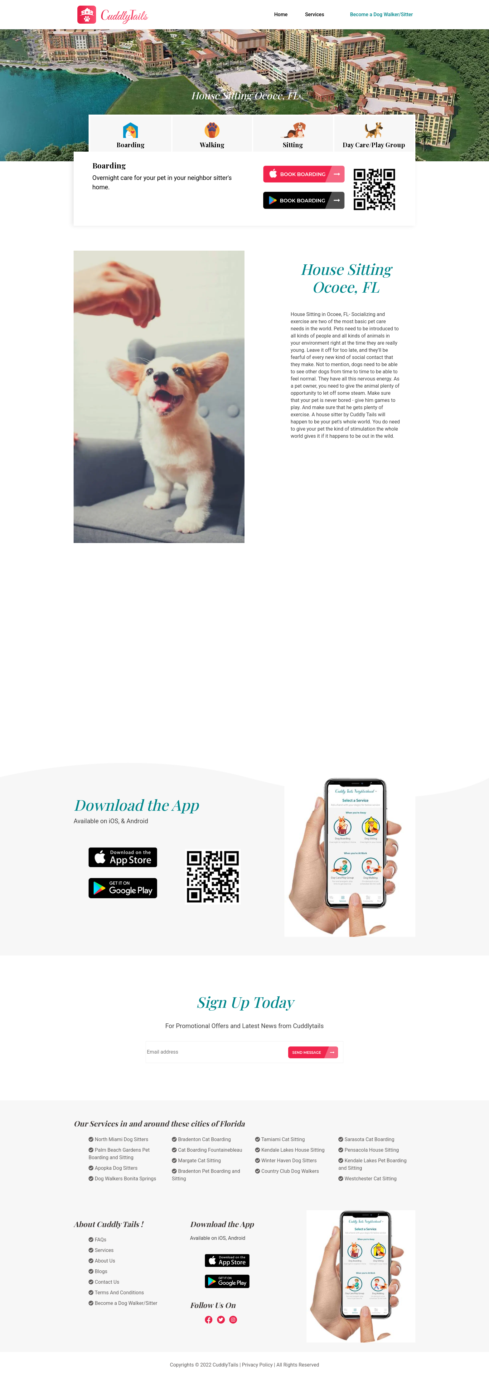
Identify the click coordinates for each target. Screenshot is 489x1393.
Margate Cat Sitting (196, 1161)
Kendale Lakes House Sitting (290, 1150)
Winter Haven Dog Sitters (286, 1161)
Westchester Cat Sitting (367, 1179)
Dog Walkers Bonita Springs (122, 1179)
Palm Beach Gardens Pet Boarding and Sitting (119, 1153)
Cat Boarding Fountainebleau (207, 1150)
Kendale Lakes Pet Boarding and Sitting (372, 1164)
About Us (102, 1261)
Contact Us (104, 1282)
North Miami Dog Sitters (118, 1139)
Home (282, 14)
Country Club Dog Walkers (287, 1171)
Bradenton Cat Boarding (201, 1139)
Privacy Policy (257, 1365)
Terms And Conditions (116, 1293)
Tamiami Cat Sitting (280, 1139)
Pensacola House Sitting (368, 1150)
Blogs (98, 1271)
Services (314, 14)
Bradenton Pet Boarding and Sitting (206, 1175)
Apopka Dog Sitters (113, 1168)
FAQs (97, 1240)
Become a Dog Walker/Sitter (381, 14)
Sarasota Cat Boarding (366, 1139)
